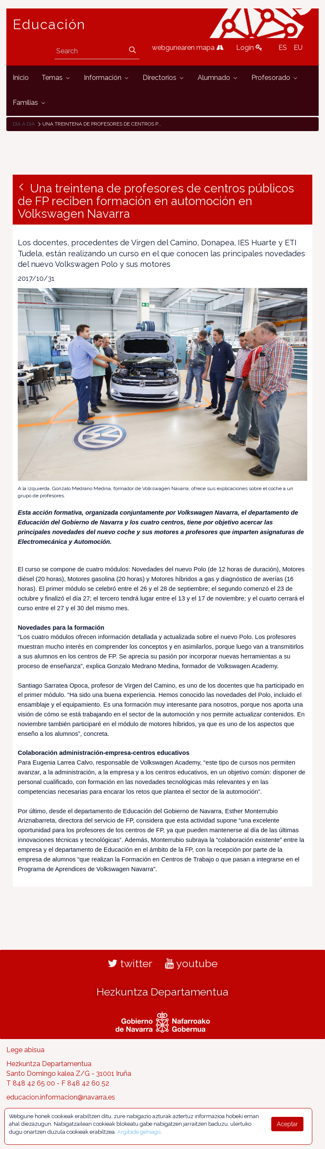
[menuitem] (20, 78)
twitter (130, 963)
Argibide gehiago (138, 1132)
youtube (191, 963)
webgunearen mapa (187, 48)
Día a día (24, 124)
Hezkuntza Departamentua (162, 991)
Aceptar (287, 1124)
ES (282, 48)
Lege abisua (25, 1050)
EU (298, 48)
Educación (49, 24)
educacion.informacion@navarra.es (60, 1097)
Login (249, 48)
